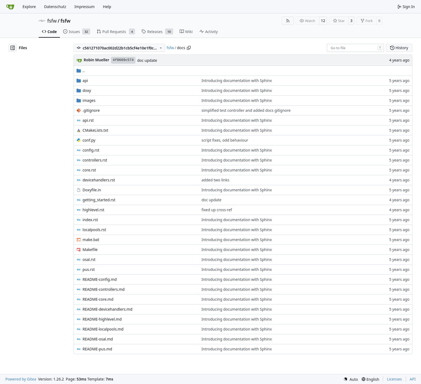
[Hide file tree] (13, 48)
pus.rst (89, 269)
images (89, 100)
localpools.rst (94, 229)
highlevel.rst (93, 209)
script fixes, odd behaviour (225, 140)
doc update (147, 60)
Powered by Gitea (20, 379)
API (413, 379)
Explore (29, 6)
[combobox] (355, 48)
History (399, 47)
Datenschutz (55, 6)
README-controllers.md (104, 289)
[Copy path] (189, 48)
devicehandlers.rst (99, 179)
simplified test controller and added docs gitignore (246, 110)
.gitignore (91, 110)
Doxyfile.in (92, 189)
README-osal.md (98, 339)
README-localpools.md (103, 329)
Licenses (394, 379)
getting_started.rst (99, 199)
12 (323, 20)
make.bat (91, 239)
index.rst (90, 219)
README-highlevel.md (102, 319)
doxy (87, 90)
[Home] (10, 7)
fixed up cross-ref (217, 209)
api (85, 80)
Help (107, 6)
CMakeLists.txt (95, 130)
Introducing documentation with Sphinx (237, 80)
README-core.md (98, 299)
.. (81, 70)
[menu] (350, 379)
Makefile (90, 249)
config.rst (91, 150)
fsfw (52, 20)
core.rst (89, 170)
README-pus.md (97, 348)
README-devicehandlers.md (107, 309)
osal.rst (89, 259)
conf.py (89, 140)
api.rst (88, 120)
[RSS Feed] (288, 21)
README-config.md (100, 279)
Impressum (84, 6)
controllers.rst (95, 160)
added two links (215, 179)
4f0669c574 (123, 60)
